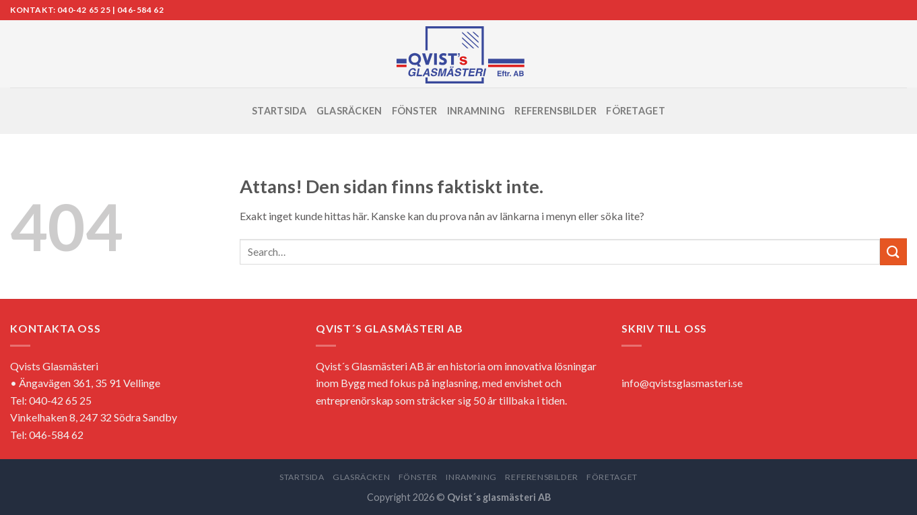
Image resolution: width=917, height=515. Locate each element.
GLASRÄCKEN (349, 110)
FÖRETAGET (635, 110)
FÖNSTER (415, 110)
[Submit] (893, 251)
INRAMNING (476, 110)
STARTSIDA (279, 110)
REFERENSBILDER (555, 110)
